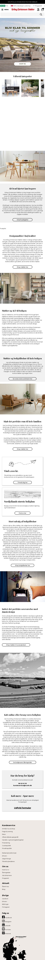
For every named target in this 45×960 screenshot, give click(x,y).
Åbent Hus (5, 886)
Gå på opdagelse (22, 220)
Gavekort (5, 898)
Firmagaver (6, 907)
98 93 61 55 (22, 783)
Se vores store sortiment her (22, 379)
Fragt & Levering (7, 831)
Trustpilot (3, 228)
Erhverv (4, 856)
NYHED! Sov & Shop (8, 828)
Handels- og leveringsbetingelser (13, 840)
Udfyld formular (22, 808)
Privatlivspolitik (7, 848)
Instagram (6, 920)
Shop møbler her (22, 267)
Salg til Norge (6, 858)
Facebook (7, 916)
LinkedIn (6, 924)
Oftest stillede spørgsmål (10, 837)
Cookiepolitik (6, 845)
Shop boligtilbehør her (22, 565)
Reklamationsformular (9, 853)
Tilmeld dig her (22, 482)
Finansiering (6, 843)
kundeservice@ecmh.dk (22, 785)
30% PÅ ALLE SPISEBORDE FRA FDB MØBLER (22, 2)
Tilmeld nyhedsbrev (8, 861)
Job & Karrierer (7, 875)
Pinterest (6, 932)
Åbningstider (6, 872)
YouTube (6, 928)
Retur (4, 834)
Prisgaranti (5, 878)
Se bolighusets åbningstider (22, 762)
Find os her (22, 513)
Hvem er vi (5, 869)
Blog (3, 889)
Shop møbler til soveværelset (16, 645)
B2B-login (5, 904)
